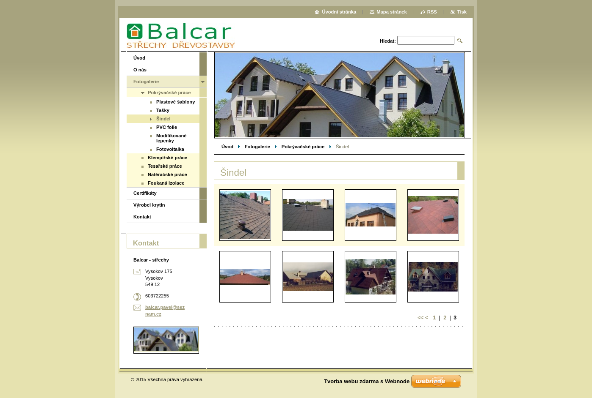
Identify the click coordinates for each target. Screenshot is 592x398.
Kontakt (142, 216)
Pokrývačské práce (303, 146)
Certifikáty (145, 193)
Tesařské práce (165, 166)
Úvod (227, 146)
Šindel (163, 118)
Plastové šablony (175, 101)
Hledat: (388, 41)
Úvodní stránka (339, 11)
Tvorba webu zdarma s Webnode (366, 381)
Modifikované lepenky (171, 138)
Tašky (162, 110)
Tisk (462, 11)
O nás (140, 69)
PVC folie (166, 127)
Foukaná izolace (166, 182)
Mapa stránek (391, 11)
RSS (432, 11)
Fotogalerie (257, 146)
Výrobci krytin (149, 204)
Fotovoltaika (170, 149)
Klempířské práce (167, 157)
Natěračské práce (167, 174)
